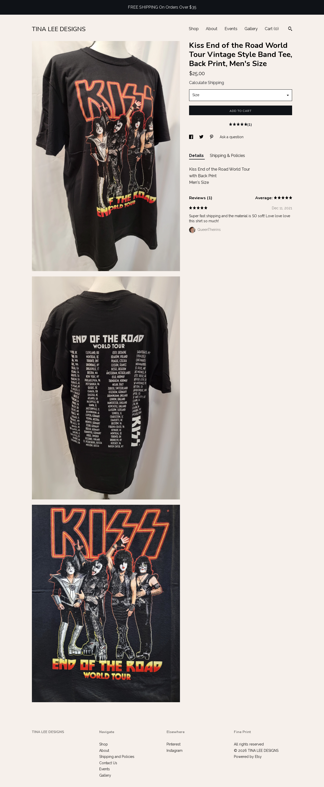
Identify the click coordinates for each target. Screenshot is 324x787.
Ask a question (232, 137)
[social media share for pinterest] (212, 137)
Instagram (175, 751)
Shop (194, 28)
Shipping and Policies (116, 757)
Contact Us (108, 763)
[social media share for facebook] (191, 137)
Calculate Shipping (206, 82)
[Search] (290, 29)
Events (231, 28)
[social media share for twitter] (202, 137)
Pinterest (173, 744)
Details (197, 155)
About (211, 28)
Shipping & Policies (227, 155)
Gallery (251, 28)
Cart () (272, 28)
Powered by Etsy (248, 757)
